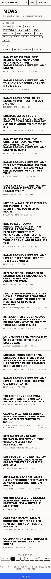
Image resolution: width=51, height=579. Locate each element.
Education (29, 26)
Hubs (25, 2)
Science (6, 37)
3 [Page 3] (22, 559)
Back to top (25, 576)
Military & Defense (25, 33)
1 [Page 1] (13, 559)
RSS (33, 569)
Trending (42, 2)
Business (7, 26)
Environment (24, 30)
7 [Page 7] (41, 559)
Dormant (38, 49)
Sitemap (26, 569)
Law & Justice (8, 33)
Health (36, 30)
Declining (26, 49)
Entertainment (9, 30)
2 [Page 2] (17, 559)
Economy (18, 26)
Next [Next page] (47, 559)
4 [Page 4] (27, 559)
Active (17, 49)
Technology (36, 37)
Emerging (7, 49)
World (6, 40)
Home (18, 569)
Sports (25, 37)
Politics (39, 33)
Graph (32, 2)
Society (16, 37)
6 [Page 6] (36, 559)
